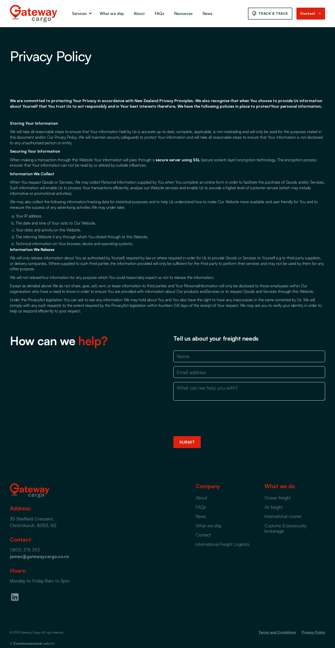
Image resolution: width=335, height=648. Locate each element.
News (208, 13)
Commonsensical (27, 643)
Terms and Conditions (277, 632)
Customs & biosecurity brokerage (285, 528)
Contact (203, 535)
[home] (33, 13)
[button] (81, 14)
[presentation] (211, 418)
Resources (183, 13)
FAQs (159, 13)
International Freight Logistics (222, 544)
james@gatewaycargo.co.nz (39, 556)
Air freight (273, 507)
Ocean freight (277, 497)
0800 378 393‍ (25, 549)
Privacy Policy (313, 632)
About (139, 13)
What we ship (112, 13)
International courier (283, 516)
